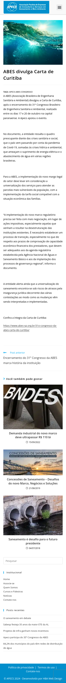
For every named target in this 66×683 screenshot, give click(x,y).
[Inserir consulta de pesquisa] (33, 560)
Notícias (7, 595)
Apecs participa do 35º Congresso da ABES (25, 637)
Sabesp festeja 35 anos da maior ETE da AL (26, 624)
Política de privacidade (21, 667)
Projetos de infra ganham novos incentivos (26, 630)
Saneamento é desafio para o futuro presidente (32, 541)
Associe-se (8, 583)
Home (6, 579)
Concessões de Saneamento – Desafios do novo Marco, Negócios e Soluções (33, 481)
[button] (59, 7)
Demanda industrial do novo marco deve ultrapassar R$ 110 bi (33, 435)
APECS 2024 (13, 678)
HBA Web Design (52, 678)
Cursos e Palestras (13, 591)
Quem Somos (10, 587)
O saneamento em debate (17, 618)
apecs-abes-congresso (21, 91)
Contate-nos (9, 599)
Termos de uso (46, 667)
